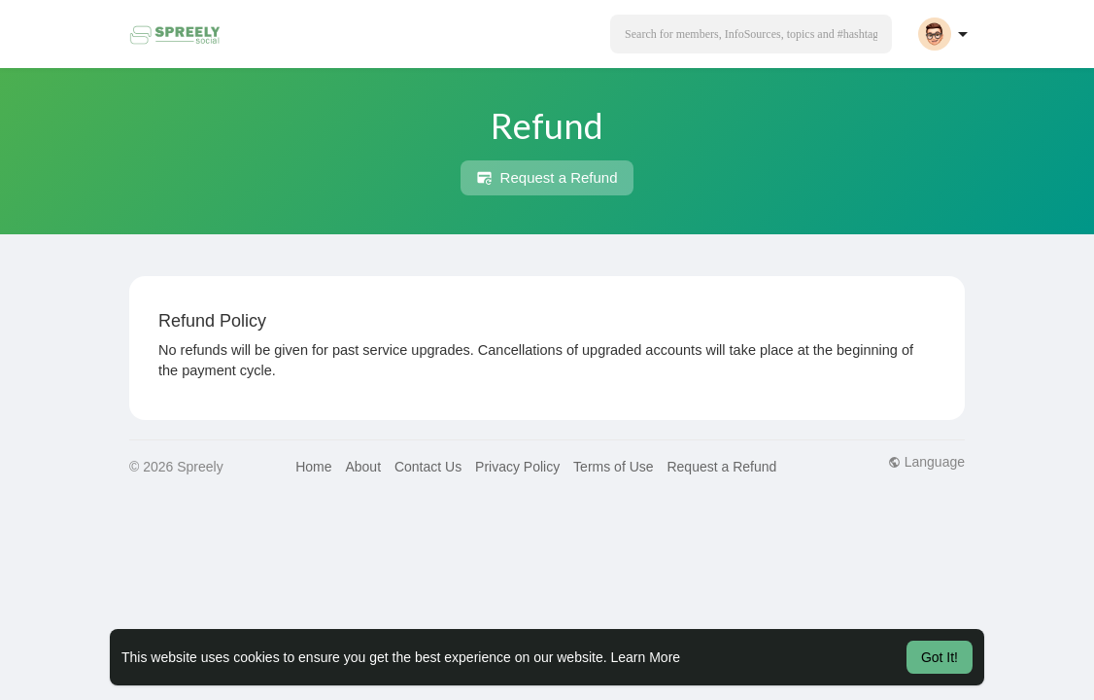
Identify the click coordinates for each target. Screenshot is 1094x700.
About (363, 466)
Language (926, 462)
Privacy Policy (517, 466)
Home (313, 466)
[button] (751, 34)
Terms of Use (613, 466)
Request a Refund (546, 178)
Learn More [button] (646, 657)
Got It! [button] (939, 657)
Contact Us (428, 466)
